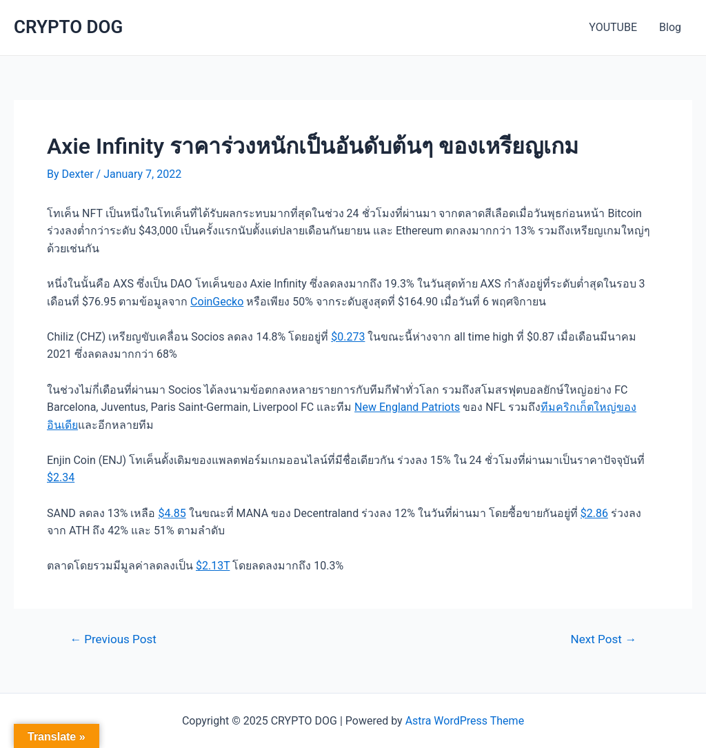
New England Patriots (407, 407)
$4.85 (171, 513)
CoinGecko (216, 301)
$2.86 (594, 513)
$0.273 (348, 336)
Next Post (603, 639)
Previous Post (113, 639)
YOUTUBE (613, 27)
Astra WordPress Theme (464, 720)
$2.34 (60, 477)
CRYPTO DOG (68, 27)
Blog (670, 27)
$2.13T (213, 565)
